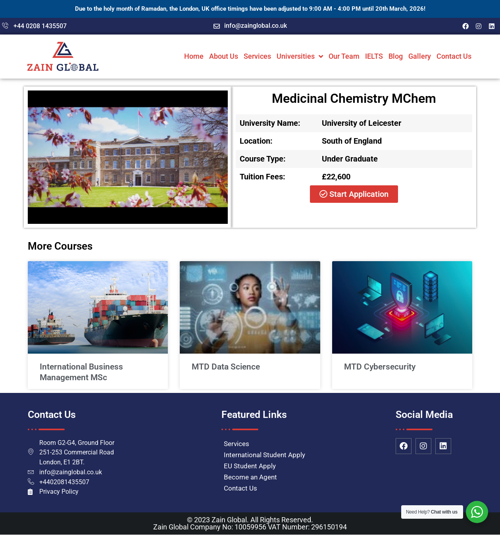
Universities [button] (300, 56)
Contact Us (454, 56)
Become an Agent (250, 477)
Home (194, 56)
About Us (223, 56)
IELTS (374, 56)
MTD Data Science (226, 366)
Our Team (344, 56)
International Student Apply (264, 455)
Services (257, 56)
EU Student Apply (250, 466)
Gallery (419, 56)
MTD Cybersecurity (379, 366)
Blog (395, 56)
